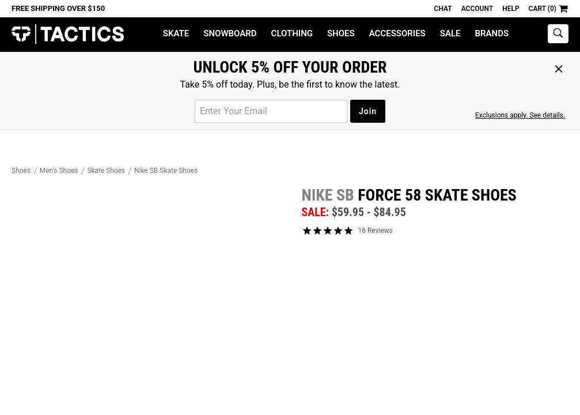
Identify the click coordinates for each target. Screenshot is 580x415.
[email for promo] (271, 111)
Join (368, 111)
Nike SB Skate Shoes (166, 171)
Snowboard (229, 33)
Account (477, 9)
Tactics (68, 34)
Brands (492, 33)
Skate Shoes (106, 171)
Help (510, 9)
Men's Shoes (59, 171)
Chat (443, 9)
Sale (450, 33)
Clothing (292, 33)
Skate (176, 33)
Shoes (341, 33)
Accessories (397, 33)
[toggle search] (558, 33)
